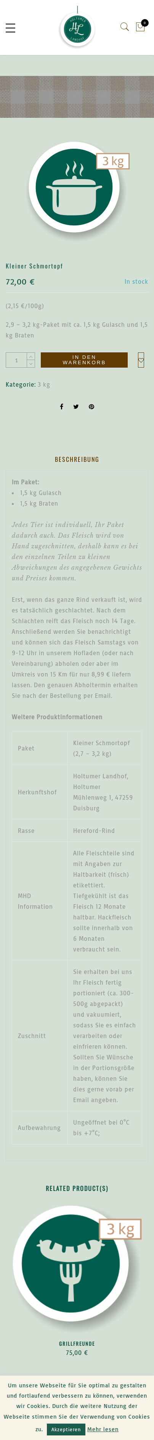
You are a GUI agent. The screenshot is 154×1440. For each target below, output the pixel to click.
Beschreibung (77, 459)
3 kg (44, 384)
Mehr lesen (103, 1429)
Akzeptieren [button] (66, 1429)
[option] (77, 192)
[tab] (77, 459)
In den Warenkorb (84, 359)
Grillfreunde (77, 1343)
